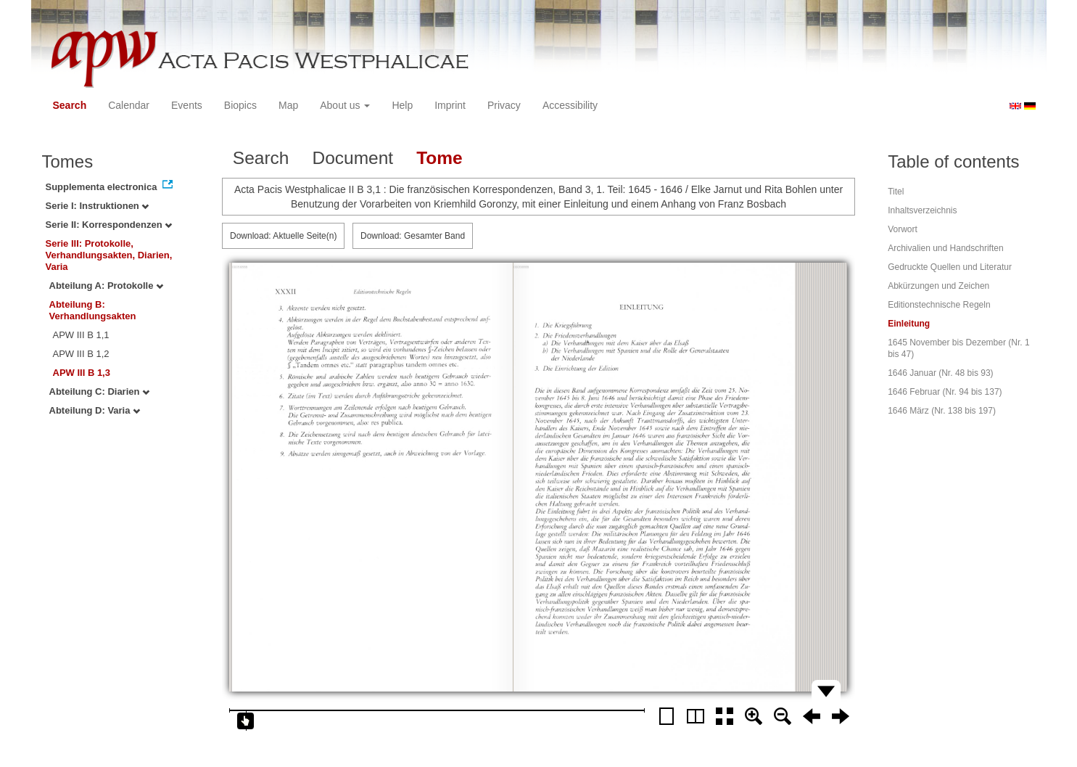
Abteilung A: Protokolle (106, 285)
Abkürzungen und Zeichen (938, 286)
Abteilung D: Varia (95, 410)
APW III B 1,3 (81, 372)
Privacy (504, 105)
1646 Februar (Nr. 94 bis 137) (945, 392)
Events (186, 105)
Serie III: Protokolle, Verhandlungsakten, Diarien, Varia (109, 255)
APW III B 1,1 (81, 334)
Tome (439, 158)
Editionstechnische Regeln (939, 305)
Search (70, 105)
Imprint (450, 105)
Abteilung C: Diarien (99, 391)
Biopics (240, 105)
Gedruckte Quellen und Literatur (950, 267)
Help (402, 105)
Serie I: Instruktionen (97, 205)
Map (288, 105)
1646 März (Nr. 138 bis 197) (942, 411)
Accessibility (570, 105)
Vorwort (902, 229)
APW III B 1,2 (81, 353)
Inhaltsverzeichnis (922, 210)
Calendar (128, 105)
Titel (896, 191)
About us (345, 105)
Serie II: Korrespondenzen (109, 224)
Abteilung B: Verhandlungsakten (92, 310)
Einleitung (909, 324)
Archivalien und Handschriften (945, 248)
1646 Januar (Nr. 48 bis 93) (940, 373)
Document (352, 158)
